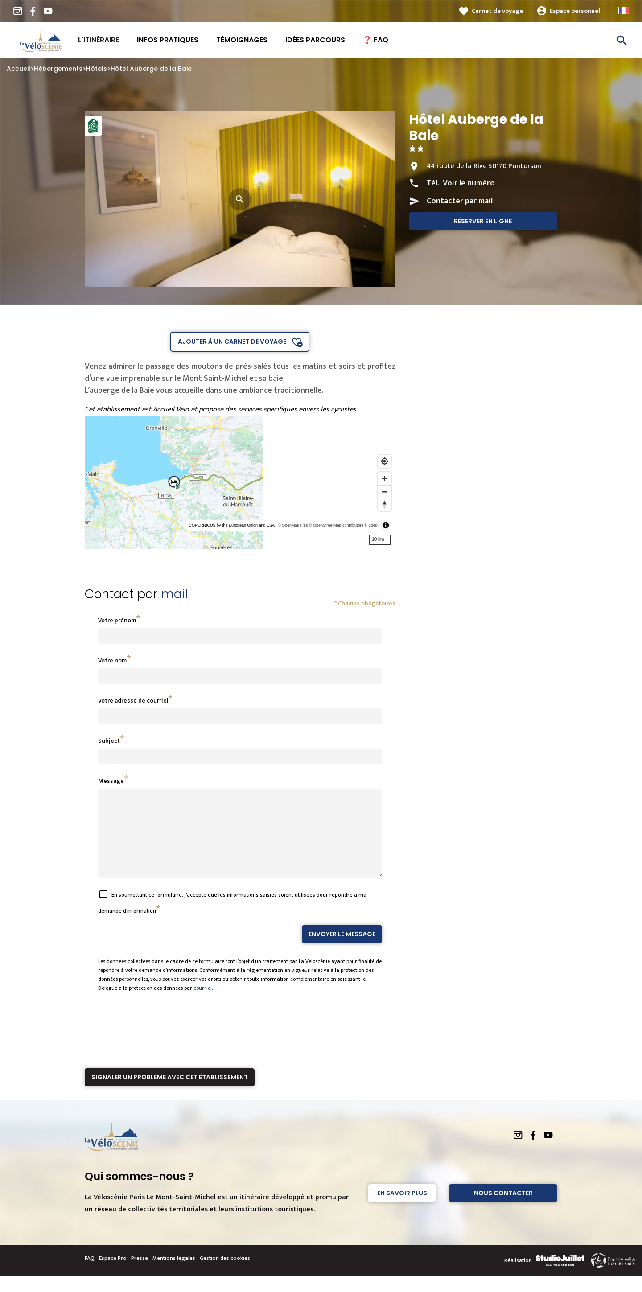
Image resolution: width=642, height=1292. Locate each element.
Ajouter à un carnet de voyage (232, 341)
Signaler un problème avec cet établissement (169, 1093)
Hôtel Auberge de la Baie (151, 68)
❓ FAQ (375, 40)
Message (111, 781)
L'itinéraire (98, 40)
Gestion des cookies (225, 1274)
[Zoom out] (384, 491)
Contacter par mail (460, 201)
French (624, 10)
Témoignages (242, 40)
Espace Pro (113, 1274)
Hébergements (58, 68)
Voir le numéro (469, 183)
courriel (202, 1004)
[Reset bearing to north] (384, 504)
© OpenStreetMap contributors (336, 525)
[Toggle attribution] (385, 525)
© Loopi (372, 525)
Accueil (18, 68)
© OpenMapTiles (293, 525)
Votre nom (112, 660)
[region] (240, 482)
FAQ (90, 1274)
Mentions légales (173, 1274)
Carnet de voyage (497, 11)
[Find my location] (384, 461)
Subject (109, 741)
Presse (139, 1274)
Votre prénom (117, 620)
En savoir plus (402, 1209)
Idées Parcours (315, 40)
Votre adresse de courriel (133, 700)
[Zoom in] (384, 478)
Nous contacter (503, 1209)
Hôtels (96, 68)
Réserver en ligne (483, 221)
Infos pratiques (167, 40)
